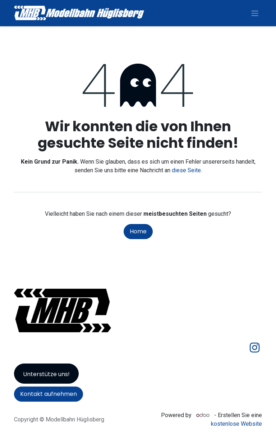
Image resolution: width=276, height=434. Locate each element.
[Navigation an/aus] (255, 13)
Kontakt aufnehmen (48, 394)
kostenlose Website (236, 423)
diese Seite (186, 170)
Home (138, 231)
